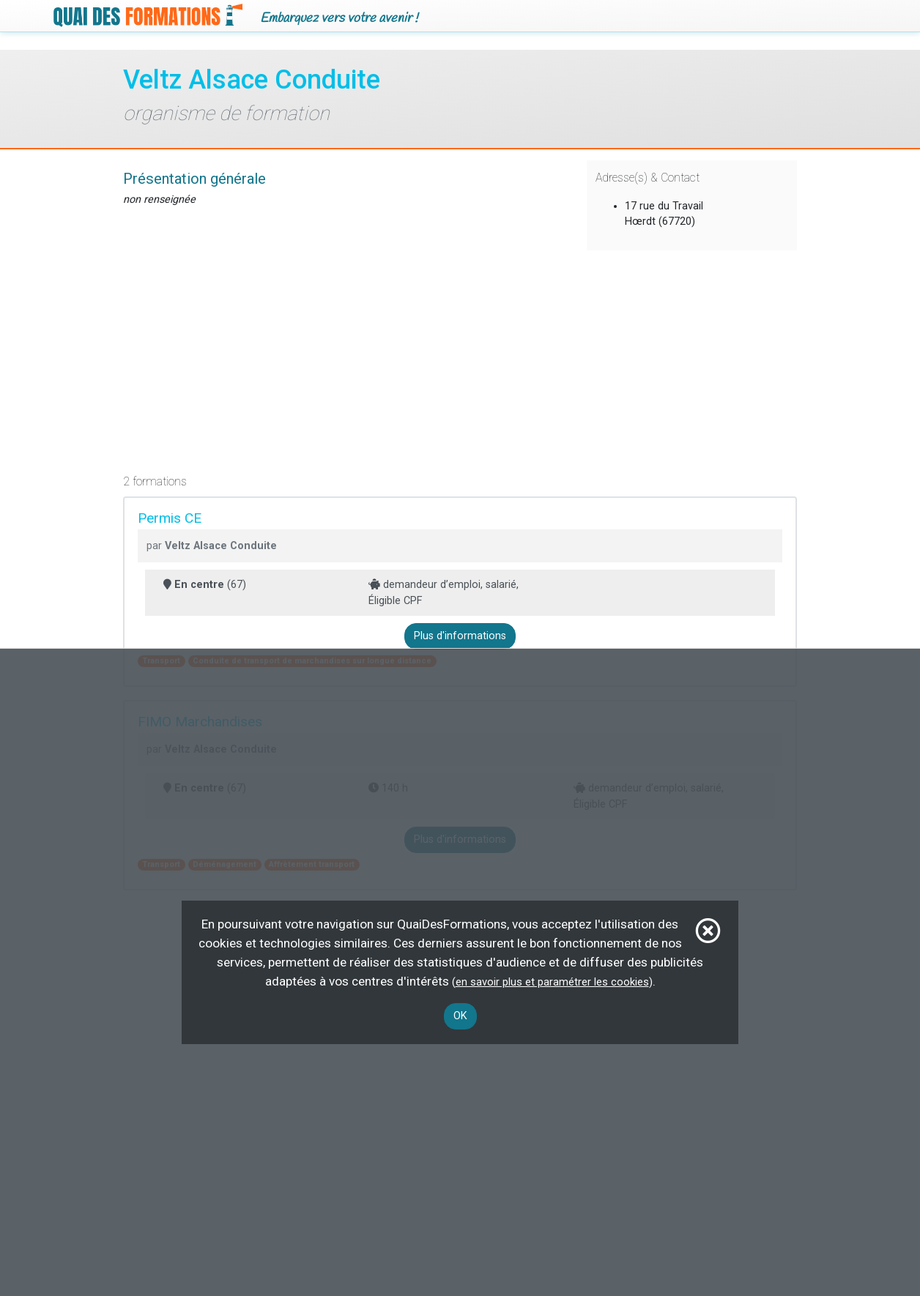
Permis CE (169, 518)
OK (460, 1016)
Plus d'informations (460, 636)
